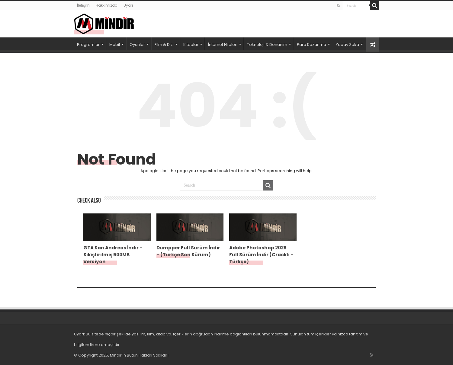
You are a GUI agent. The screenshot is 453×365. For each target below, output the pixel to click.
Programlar (88, 44)
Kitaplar (190, 44)
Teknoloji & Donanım (267, 44)
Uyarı (128, 5)
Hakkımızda (106, 5)
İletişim (83, 5)
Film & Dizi (164, 44)
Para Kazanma (311, 44)
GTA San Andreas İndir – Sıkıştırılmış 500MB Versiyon (113, 255)
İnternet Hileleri (222, 44)
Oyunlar (137, 44)
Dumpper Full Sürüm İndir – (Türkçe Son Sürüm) (188, 251)
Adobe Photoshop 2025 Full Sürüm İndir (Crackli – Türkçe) (261, 255)
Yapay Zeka (347, 44)
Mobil (114, 44)
